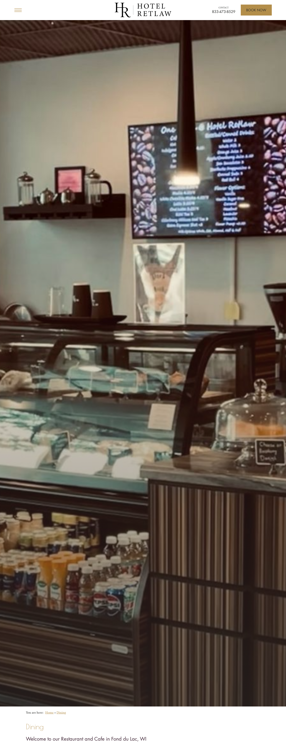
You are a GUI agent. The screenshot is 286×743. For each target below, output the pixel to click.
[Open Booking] (256, 10)
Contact (224, 8)
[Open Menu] (18, 10)
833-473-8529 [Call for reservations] (223, 11)
